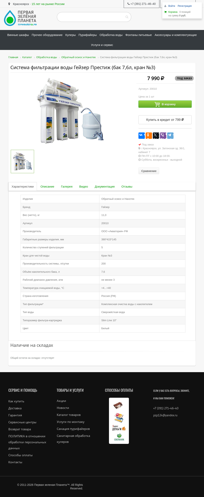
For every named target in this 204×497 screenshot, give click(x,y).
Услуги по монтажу (70, 422)
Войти (172, 6)
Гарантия (15, 415)
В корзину (165, 104)
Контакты (15, 462)
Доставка (15, 408)
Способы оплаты (20, 455)
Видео (83, 186)
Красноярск (18, 4)
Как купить (16, 401)
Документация (105, 186)
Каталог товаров (69, 415)
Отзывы (126, 186)
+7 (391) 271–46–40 (165, 408)
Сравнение (148, 171)
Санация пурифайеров (73, 429)
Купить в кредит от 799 (165, 119)
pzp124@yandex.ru (165, 415)
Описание (47, 186)
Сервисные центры (22, 422)
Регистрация (185, 6)
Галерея (67, 186)
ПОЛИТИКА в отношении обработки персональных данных (27, 442)
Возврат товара (19, 429)
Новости (63, 408)
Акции (61, 401)
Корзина (173, 12)
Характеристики (23, 186)
